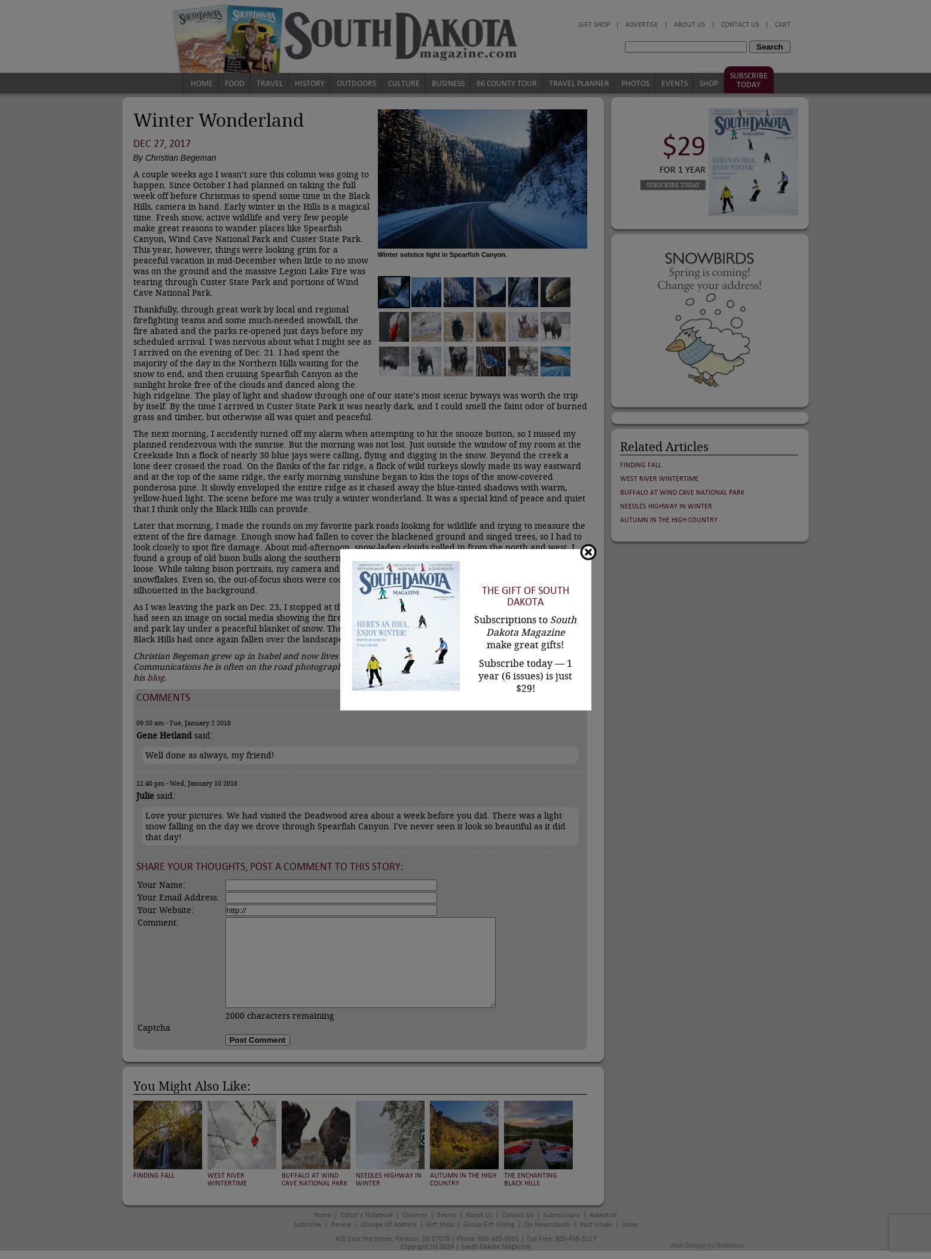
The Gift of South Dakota (525, 596)
